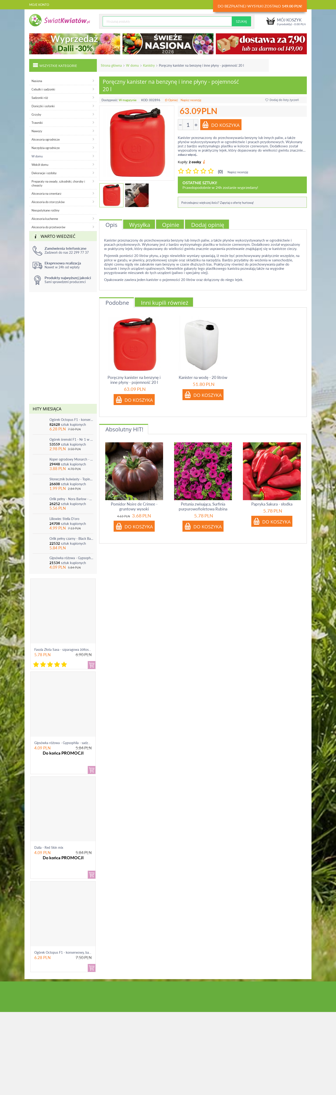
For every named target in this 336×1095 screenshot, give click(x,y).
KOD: (144, 100)
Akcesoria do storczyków (48, 202)
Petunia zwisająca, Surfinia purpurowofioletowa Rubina (203, 506)
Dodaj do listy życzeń (282, 100)
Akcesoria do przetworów (48, 227)
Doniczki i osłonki (43, 106)
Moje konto (39, 5)
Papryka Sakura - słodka (271, 504)
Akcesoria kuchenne (45, 219)
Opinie (170, 225)
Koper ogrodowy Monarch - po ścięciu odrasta (71, 459)
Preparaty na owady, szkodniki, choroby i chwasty (58, 183)
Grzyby (36, 114)
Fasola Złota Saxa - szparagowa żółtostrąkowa (67, 649)
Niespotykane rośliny (46, 210)
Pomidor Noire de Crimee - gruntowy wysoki (134, 506)
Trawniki (37, 123)
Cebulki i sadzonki (43, 89)
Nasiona (37, 81)
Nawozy (37, 131)
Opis (111, 225)
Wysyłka (139, 225)
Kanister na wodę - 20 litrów (203, 377)
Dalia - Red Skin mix (48, 847)
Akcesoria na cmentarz (46, 193)
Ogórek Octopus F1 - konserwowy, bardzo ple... (68, 952)
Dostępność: (110, 100)
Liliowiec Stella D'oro (64, 519)
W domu (132, 65)
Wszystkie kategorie (55, 65)
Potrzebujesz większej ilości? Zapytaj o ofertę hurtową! (217, 202)
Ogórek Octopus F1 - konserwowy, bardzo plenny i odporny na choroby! (71, 420)
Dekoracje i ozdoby (44, 173)
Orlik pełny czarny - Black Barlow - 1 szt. (71, 539)
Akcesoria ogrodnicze (46, 139)
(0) (220, 171)
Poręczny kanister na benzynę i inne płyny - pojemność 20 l (134, 380)
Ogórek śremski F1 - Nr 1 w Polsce (71, 439)
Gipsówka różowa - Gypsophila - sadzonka (71, 558)
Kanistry (149, 65)
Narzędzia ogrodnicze (46, 148)
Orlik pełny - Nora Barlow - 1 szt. (71, 499)
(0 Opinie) (171, 100)
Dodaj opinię (207, 225)
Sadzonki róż (40, 98)
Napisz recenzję (191, 100)
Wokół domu (40, 164)
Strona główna (111, 65)
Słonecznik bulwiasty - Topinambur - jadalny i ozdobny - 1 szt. (71, 479)
